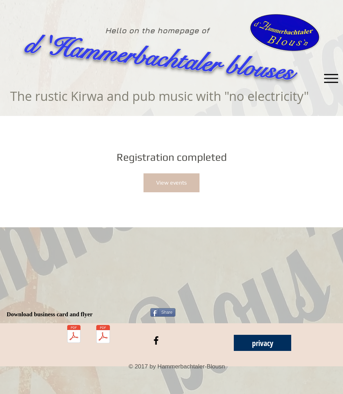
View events (171, 182)
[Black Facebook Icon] (156, 340)
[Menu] (331, 78)
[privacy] (262, 343)
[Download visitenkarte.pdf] (73, 334)
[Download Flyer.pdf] (103, 335)
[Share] (162, 312)
